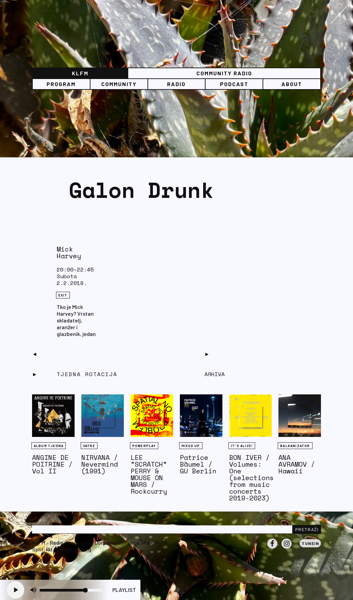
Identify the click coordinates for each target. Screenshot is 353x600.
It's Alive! (242, 446)
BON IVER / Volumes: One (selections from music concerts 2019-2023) (251, 477)
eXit (62, 295)
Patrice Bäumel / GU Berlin (198, 464)
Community (119, 84)
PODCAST (234, 84)
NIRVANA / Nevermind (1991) (99, 464)
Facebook (272, 548)
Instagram (286, 548)
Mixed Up (191, 446)
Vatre (89, 446)
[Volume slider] (70, 590)
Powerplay (144, 446)
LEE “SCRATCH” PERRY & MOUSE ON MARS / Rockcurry (149, 474)
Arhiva (215, 374)
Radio (176, 84)
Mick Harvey (69, 252)
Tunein (310, 543)
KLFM (80, 73)
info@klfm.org (74, 549)
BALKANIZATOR (295, 446)
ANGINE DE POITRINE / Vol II (52, 464)
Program (61, 84)
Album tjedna (48, 446)
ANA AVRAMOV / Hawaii (296, 464)
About (291, 84)
